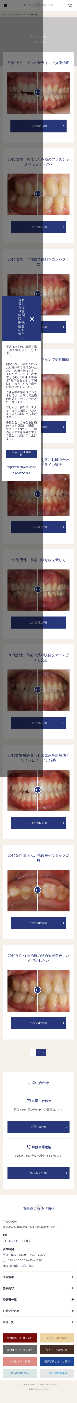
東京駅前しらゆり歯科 (20, 1347)
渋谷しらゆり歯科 (20, 1371)
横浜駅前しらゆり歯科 (57, 1371)
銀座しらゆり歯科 (57, 1347)
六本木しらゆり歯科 (57, 1359)
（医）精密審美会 (57, 1382)
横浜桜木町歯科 (20, 1382)
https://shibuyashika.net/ (38, 689)
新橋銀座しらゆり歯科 (20, 1359)
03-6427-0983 (38, 692)
